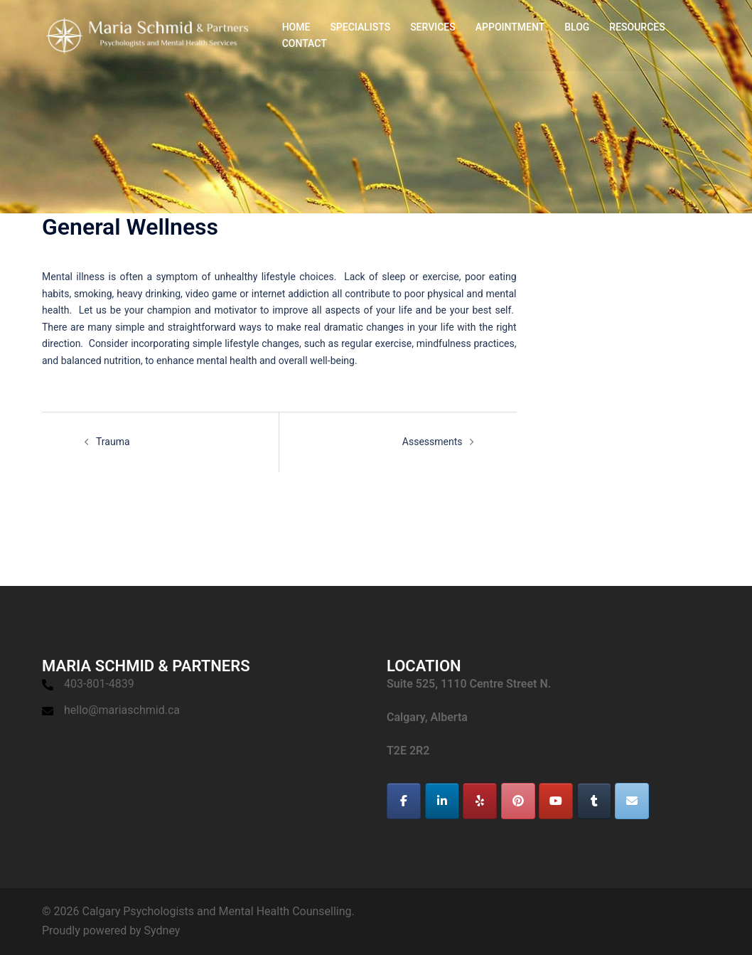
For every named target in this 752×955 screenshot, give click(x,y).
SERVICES (433, 27)
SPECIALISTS (360, 27)
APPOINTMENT (510, 27)
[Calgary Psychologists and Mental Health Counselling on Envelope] (632, 801)
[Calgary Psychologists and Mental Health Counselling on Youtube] (556, 801)
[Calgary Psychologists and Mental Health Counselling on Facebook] (404, 801)
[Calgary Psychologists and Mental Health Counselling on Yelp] (480, 801)
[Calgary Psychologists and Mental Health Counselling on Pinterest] (518, 801)
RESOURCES (637, 27)
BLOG (576, 27)
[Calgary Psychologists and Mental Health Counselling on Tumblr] (594, 801)
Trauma (113, 441)
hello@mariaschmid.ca (122, 710)
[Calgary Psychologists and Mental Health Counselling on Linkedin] (442, 801)
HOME (296, 27)
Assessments (432, 441)
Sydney (162, 930)
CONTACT (304, 43)
